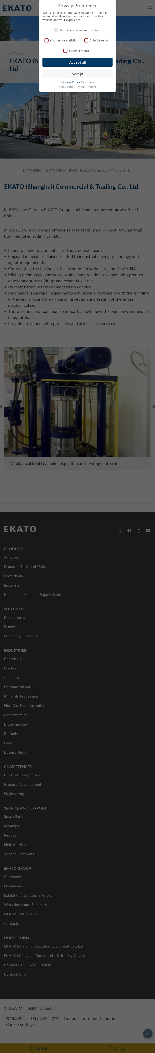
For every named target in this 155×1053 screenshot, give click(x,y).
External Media (76, 50)
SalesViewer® (96, 39)
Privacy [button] (81, 86)
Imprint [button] (92, 86)
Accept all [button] (77, 61)
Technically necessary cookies (76, 29)
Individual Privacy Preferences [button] (77, 81)
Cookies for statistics (61, 39)
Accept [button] (77, 73)
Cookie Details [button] (67, 86)
